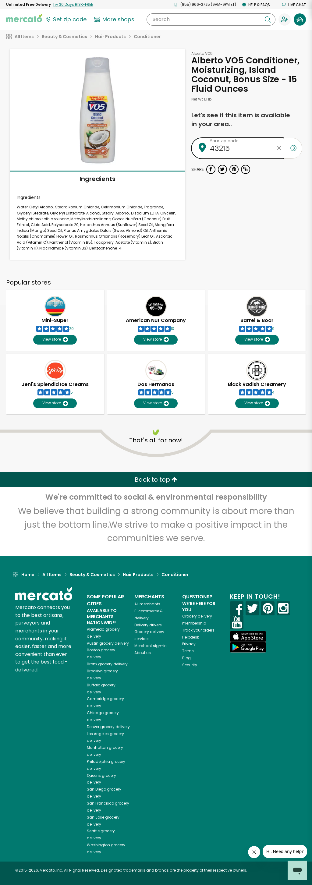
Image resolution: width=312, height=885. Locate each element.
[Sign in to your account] (284, 19)
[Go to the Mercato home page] (24, 17)
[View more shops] (115, 19)
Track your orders (198, 630)
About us (142, 652)
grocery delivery (108, 643)
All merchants (147, 604)
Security (189, 664)
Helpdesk (190, 637)
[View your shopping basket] (300, 19)
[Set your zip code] (66, 19)
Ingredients (97, 179)
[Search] (211, 19)
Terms (188, 650)
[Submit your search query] (268, 19)
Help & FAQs (256, 4)
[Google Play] (248, 647)
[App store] (248, 636)
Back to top (156, 479)
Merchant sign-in (150, 645)
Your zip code (224, 141)
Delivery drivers (148, 625)
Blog (186, 657)
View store (55, 339)
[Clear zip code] (279, 148)
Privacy (189, 643)
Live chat (294, 4)
